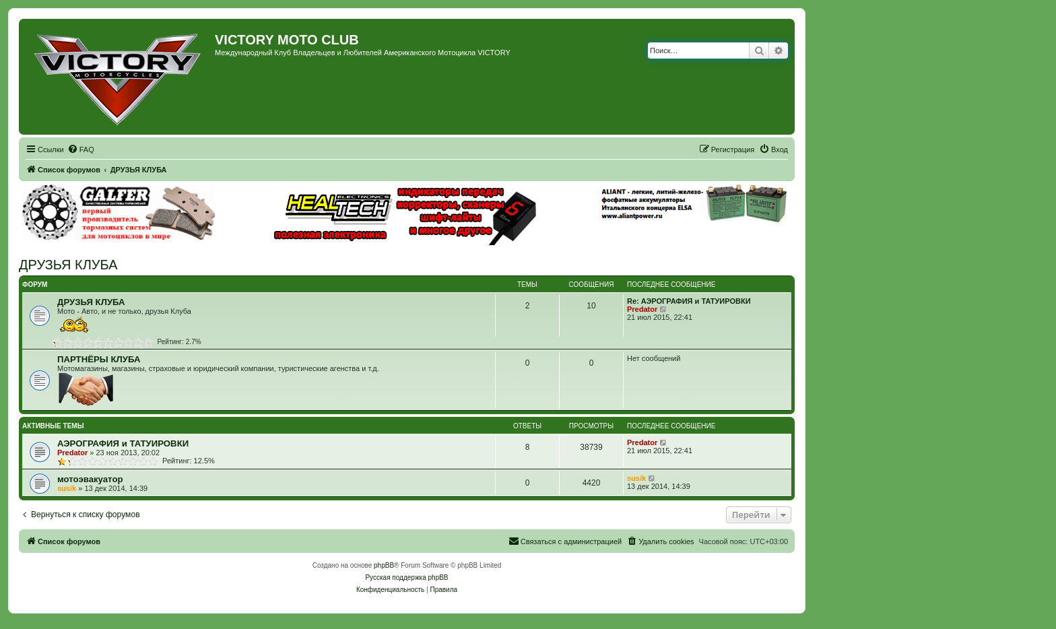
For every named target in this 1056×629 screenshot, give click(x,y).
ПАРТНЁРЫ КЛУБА (98, 359)
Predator (642, 309)
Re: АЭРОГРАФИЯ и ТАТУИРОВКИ (689, 301)
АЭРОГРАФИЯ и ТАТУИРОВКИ (123, 443)
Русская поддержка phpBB (406, 577)
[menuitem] (80, 149)
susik (66, 488)
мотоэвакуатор (90, 479)
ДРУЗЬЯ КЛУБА (68, 264)
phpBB (384, 565)
